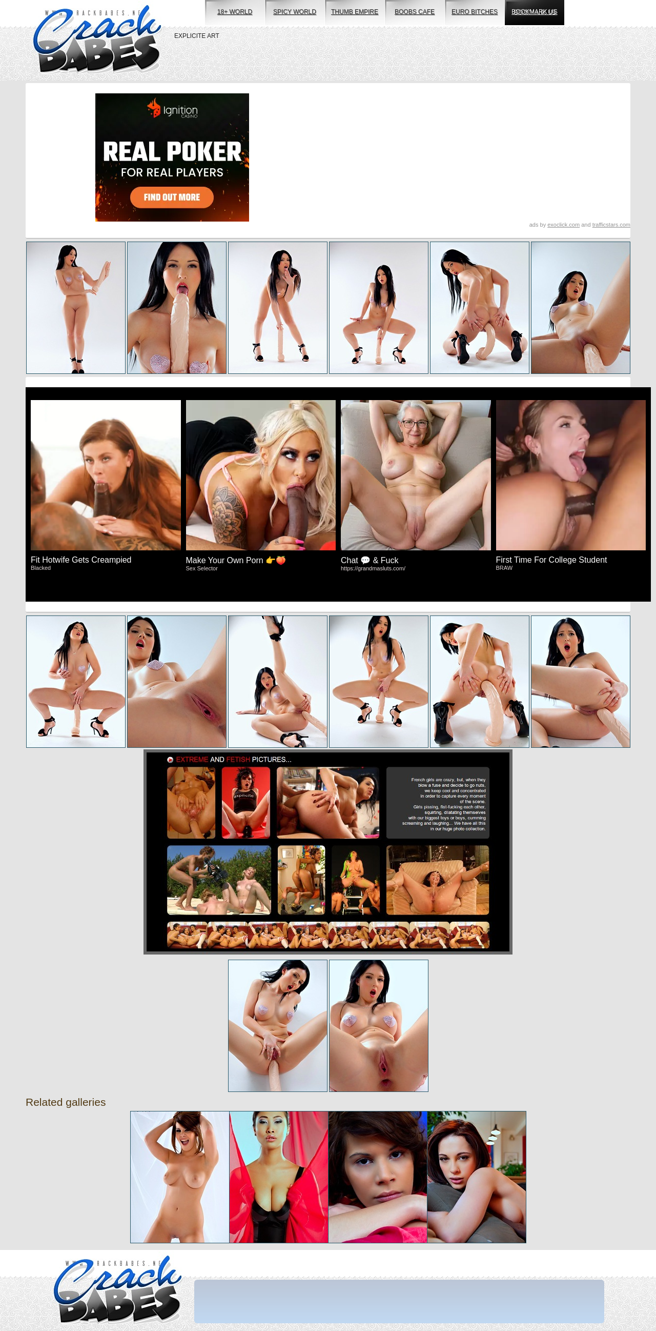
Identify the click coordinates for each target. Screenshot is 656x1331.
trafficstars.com (611, 225)
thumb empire (354, 11)
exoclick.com (563, 225)
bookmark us (534, 11)
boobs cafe (415, 11)
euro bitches (475, 11)
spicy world (294, 11)
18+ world (234, 11)
